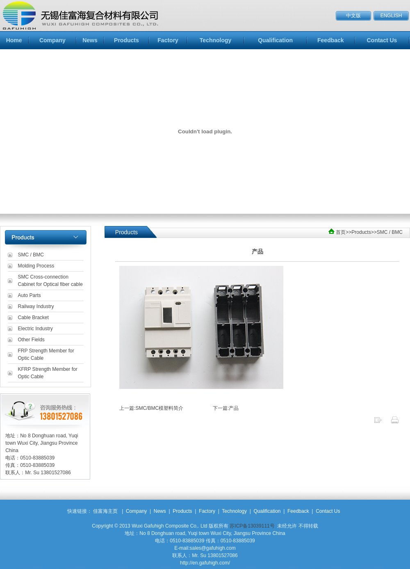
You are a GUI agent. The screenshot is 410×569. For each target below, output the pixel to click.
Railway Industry (36, 306)
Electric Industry (35, 328)
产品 (234, 408)
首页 (341, 232)
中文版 (353, 15)
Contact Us (382, 40)
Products (126, 40)
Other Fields (31, 340)
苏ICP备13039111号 (252, 526)
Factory (167, 40)
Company (52, 40)
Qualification (275, 40)
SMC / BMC (31, 255)
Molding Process (36, 266)
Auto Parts (29, 295)
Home (14, 40)
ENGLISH (391, 15)
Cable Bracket (33, 317)
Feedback (330, 40)
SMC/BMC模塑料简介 (159, 408)
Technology (216, 40)
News (90, 40)
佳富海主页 (105, 511)
